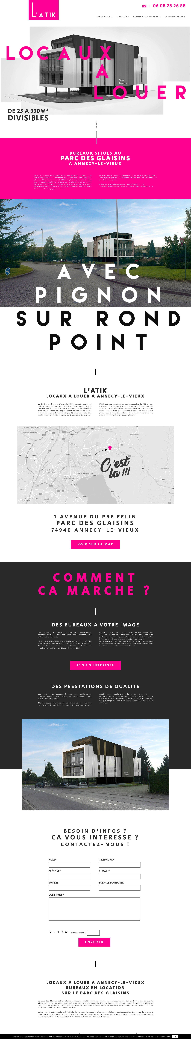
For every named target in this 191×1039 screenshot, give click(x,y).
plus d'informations (163, 1036)
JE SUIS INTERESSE (95, 665)
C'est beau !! (105, 16)
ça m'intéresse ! (175, 16)
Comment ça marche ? (147, 16)
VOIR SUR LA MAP (95, 544)
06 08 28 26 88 (169, 6)
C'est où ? (122, 16)
